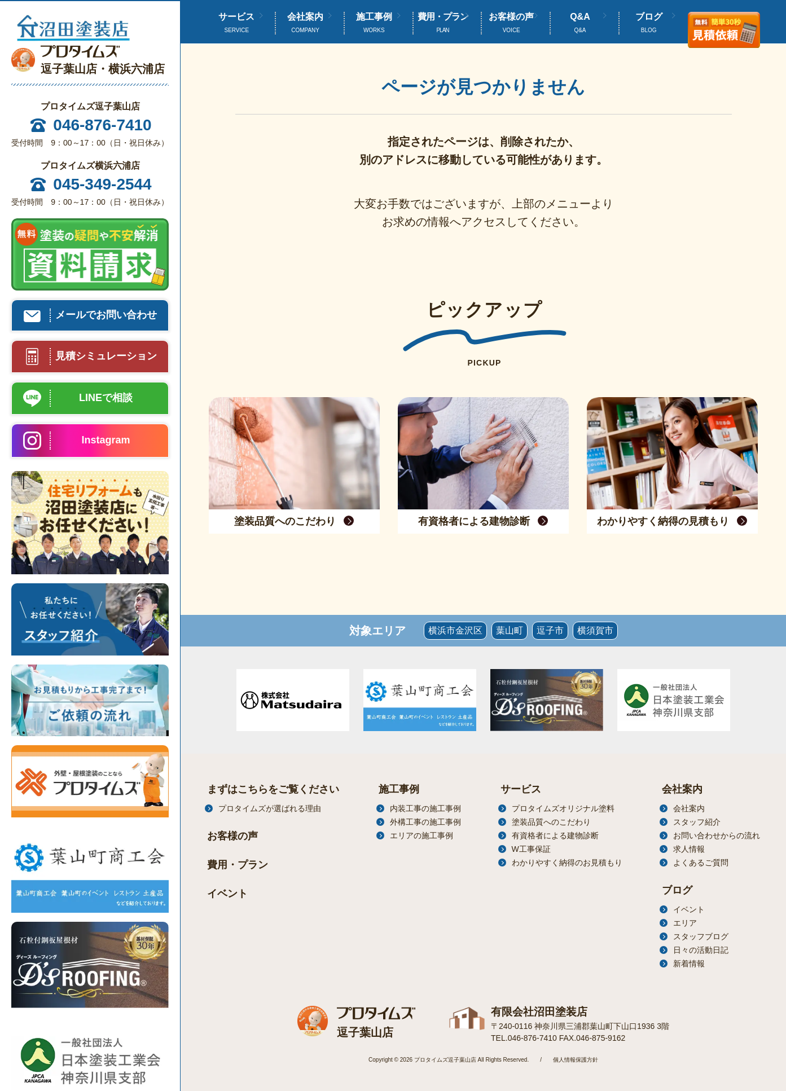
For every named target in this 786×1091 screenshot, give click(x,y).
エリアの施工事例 (421, 835)
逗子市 (550, 630)
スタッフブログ (700, 936)
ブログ (649, 23)
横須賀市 (595, 630)
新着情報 (689, 963)
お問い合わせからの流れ (716, 835)
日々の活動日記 (700, 949)
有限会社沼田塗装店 (536, 1011)
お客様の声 (511, 23)
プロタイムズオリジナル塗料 (563, 808)
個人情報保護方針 (575, 1058)
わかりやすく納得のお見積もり (567, 862)
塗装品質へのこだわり (551, 821)
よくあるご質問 (700, 862)
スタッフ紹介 (697, 821)
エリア (685, 922)
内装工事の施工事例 (425, 808)
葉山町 (509, 630)
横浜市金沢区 (455, 630)
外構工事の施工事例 (425, 821)
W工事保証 (531, 849)
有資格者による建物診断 (555, 835)
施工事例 (374, 23)
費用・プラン (443, 23)
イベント (227, 893)
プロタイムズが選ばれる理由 (269, 808)
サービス (520, 789)
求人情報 (689, 849)
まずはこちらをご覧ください (273, 789)
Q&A (580, 23)
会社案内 (305, 23)
